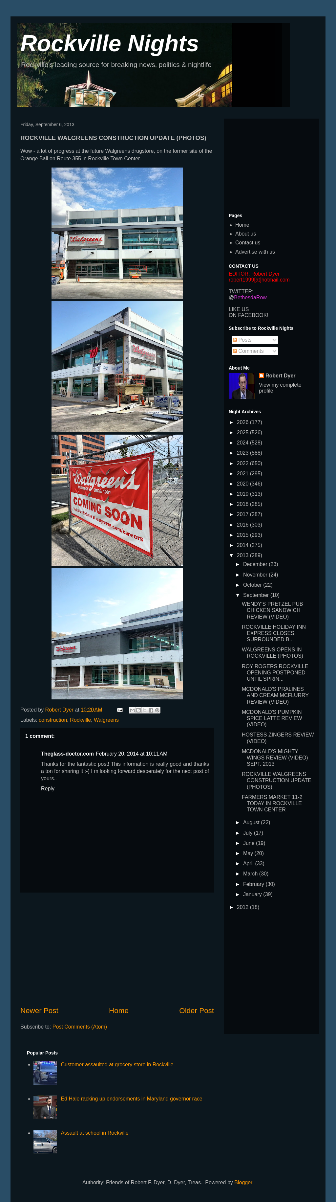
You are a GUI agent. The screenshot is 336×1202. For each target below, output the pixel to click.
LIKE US (239, 309)
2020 (243, 484)
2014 (243, 545)
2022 (243, 463)
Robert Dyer (280, 375)
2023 (243, 453)
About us (245, 234)
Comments (248, 351)
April (249, 863)
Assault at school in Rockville (94, 1133)
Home (119, 1011)
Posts (242, 340)
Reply (47, 788)
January (253, 894)
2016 (243, 525)
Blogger (243, 1182)
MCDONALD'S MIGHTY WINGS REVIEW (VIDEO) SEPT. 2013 (275, 758)
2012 (243, 907)
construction (53, 720)
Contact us (247, 242)
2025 (243, 432)
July (248, 833)
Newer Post (39, 1011)
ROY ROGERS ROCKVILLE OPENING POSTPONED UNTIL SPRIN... (275, 673)
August (252, 822)
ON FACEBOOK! (248, 315)
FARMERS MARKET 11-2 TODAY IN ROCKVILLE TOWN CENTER (272, 803)
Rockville (80, 720)
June (249, 843)
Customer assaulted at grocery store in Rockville (117, 1064)
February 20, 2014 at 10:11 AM (131, 754)
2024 (243, 442)
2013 (243, 555)
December (256, 564)
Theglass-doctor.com (67, 754)
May (249, 853)
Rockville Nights (109, 43)
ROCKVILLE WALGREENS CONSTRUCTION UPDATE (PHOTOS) (276, 780)
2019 (243, 494)
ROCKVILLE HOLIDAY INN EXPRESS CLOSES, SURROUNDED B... (274, 633)
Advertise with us (255, 252)
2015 (243, 535)
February (254, 884)
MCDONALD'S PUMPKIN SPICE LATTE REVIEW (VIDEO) (272, 718)
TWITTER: (241, 291)
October (253, 585)
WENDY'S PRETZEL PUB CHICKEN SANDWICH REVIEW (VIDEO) (272, 610)
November (256, 575)
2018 (243, 504)
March (251, 873)
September (256, 595)
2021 (243, 473)
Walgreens (106, 720)
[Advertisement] (117, 949)
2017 (243, 514)
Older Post (196, 1011)
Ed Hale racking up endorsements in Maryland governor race (131, 1098)
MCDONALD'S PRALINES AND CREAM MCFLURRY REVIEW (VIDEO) (275, 695)
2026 (243, 422)
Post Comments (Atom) (79, 1027)
